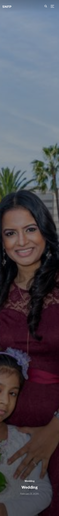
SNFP (6, 7)
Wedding (30, 481)
